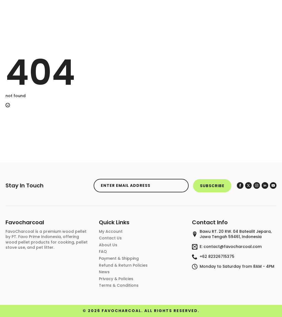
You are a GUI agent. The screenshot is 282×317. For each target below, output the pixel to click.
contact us (110, 238)
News (104, 272)
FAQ (103, 251)
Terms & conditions (119, 285)
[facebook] (240, 185)
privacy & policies (116, 279)
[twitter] (248, 185)
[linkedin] (265, 185)
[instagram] (256, 185)
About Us (108, 245)
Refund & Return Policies (123, 265)
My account (111, 231)
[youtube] (273, 185)
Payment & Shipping (119, 258)
